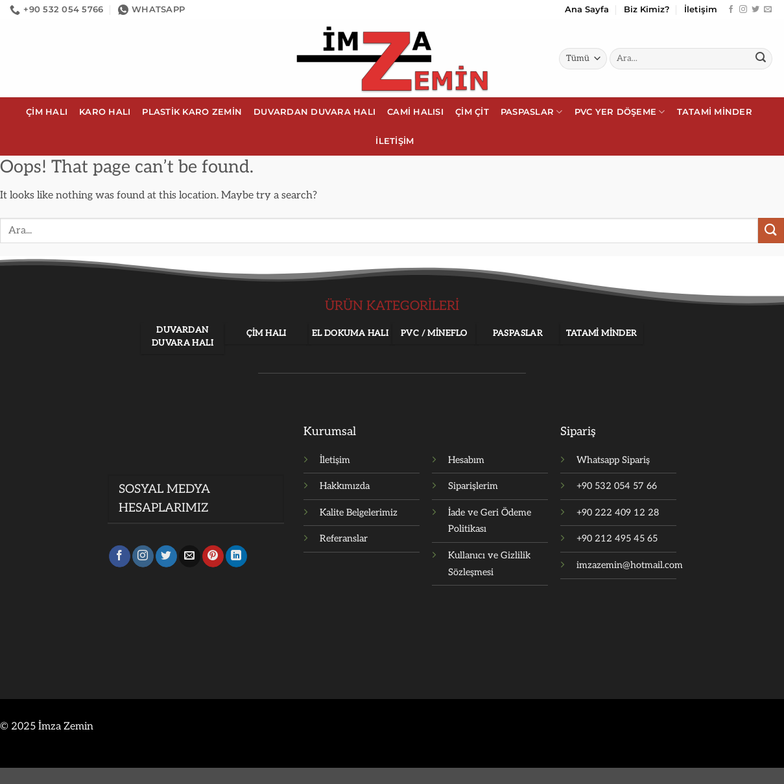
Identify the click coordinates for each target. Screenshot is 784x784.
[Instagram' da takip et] (743, 9)
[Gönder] (761, 59)
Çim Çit (472, 112)
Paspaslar (532, 112)
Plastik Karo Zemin (192, 112)
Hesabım (466, 460)
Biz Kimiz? (647, 9)
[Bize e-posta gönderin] (768, 9)
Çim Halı (46, 112)
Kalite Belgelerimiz (359, 512)
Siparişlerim (473, 486)
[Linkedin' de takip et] (236, 558)
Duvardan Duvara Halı (314, 112)
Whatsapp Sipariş (613, 460)
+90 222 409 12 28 (617, 512)
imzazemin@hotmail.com (629, 565)
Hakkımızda (345, 486)
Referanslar (344, 538)
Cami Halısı (415, 112)
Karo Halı (104, 112)
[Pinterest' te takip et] (213, 558)
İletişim (700, 9)
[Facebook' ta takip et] (731, 9)
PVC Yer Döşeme (620, 112)
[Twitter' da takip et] (755, 9)
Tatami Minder (714, 112)
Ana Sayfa (587, 9)
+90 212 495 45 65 (617, 538)
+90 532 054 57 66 (616, 486)
